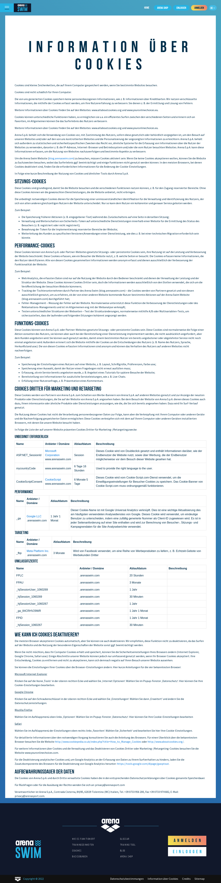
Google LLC (34, 516)
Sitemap (200, 878)
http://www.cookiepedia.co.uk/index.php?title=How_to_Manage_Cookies (98, 741)
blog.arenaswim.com (61, 158)
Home (146, 7)
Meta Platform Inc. (38, 551)
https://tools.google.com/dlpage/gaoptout (143, 763)
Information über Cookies (163, 878)
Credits (186, 878)
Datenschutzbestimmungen (127, 878)
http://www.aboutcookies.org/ (166, 741)
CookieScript (53, 479)
